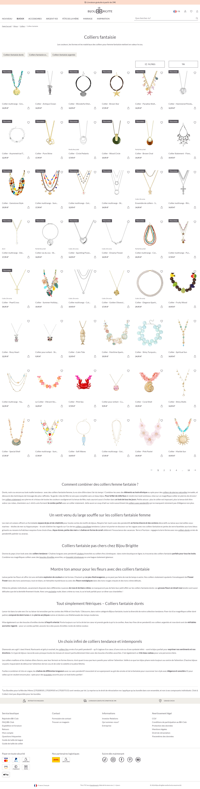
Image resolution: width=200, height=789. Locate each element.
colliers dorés (184, 530)
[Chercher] (197, 18)
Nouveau (7, 18)
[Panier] (197, 11)
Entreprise (106, 725)
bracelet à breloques (75, 557)
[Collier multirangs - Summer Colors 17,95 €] (50, 190)
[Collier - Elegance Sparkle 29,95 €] (150, 289)
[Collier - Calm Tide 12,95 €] (83, 339)
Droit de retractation (161, 733)
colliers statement (13, 499)
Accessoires (35, 18)
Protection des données (162, 725)
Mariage (87, 18)
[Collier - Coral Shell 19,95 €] (150, 389)
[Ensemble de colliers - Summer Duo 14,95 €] (150, 190)
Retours (5, 729)
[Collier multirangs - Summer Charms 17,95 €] (50, 438)
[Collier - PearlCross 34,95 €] (17, 289)
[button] (185, 11)
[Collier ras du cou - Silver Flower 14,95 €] (50, 240)
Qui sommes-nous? (110, 722)
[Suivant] (195, 470)
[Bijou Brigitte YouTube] (138, 759)
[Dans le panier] (28, 108)
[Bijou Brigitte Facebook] (121, 759)
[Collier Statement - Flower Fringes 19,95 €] (183, 140)
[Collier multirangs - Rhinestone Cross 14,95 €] (183, 190)
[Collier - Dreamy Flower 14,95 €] (116, 240)
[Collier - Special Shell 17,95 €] (17, 438)
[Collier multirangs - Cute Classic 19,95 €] (83, 289)
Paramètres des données (163, 736)
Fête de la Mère (70, 18)
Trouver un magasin (60, 722)
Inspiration (103, 18)
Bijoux (20, 18)
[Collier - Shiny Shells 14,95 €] (183, 389)
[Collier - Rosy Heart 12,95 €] (17, 339)
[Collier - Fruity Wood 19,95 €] (183, 289)
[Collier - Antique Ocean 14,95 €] (50, 91)
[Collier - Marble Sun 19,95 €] (183, 438)
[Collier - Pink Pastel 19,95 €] (150, 438)
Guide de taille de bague (12, 740)
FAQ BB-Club (8, 722)
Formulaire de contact (61, 718)
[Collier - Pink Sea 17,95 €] (83, 389)
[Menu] (150, 64)
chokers (80, 553)
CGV (154, 718)
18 (189, 470)
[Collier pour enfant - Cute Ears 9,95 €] (116, 389)
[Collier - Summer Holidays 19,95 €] (50, 289)
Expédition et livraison (12, 725)
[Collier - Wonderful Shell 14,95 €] (83, 91)
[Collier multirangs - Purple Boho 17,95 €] (183, 240)
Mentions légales (159, 729)
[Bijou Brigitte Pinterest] (130, 759)
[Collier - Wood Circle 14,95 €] (116, 140)
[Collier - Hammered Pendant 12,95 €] (183, 91)
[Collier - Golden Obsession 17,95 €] (116, 289)
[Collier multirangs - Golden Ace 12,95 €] (83, 190)
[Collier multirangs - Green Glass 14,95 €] (17, 91)
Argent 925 (52, 18)
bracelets (48, 674)
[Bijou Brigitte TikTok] (105, 759)
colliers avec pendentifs (139, 503)
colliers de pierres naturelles (175, 492)
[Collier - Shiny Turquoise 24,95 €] (150, 339)
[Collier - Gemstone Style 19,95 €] (17, 190)
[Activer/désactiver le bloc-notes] (28, 73)
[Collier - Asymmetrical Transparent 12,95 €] (17, 140)
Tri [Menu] (183, 64)
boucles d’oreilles (47, 557)
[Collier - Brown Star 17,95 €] (116, 91)
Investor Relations (110, 718)
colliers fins (64, 649)
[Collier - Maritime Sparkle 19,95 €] (116, 339)
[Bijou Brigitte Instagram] (113, 759)
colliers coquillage (83, 526)
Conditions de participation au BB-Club (169, 722)
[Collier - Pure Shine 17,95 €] (50, 140)
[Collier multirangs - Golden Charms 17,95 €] (116, 438)
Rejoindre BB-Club (10, 718)
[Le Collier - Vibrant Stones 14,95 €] (50, 389)
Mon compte (7, 733)
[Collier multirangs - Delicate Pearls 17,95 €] (17, 240)
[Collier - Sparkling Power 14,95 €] (83, 240)
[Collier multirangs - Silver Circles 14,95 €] (116, 190)
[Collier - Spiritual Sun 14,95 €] (183, 339)
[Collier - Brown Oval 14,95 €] (150, 140)
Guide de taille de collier (12, 743)
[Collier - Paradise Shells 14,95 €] (150, 91)
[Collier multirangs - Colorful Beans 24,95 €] (150, 240)
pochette (52, 591)
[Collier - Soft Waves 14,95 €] (83, 438)
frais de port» (94, 785)
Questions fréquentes (11, 736)
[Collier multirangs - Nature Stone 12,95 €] (17, 389)
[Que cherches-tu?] (166, 18)
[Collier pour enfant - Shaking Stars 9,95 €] (50, 339)
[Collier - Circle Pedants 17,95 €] (83, 140)
